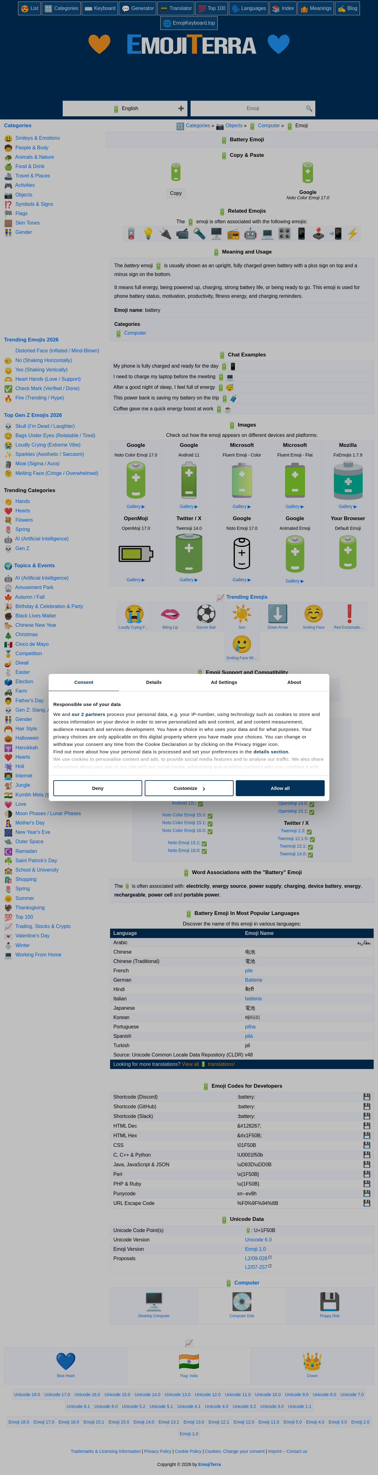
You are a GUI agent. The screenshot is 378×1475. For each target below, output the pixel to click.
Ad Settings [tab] (224, 682)
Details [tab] (154, 682)
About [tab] (294, 682)
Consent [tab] (83, 682)
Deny (98, 788)
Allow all (280, 788)
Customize (189, 788)
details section (271, 751)
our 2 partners (88, 714)
